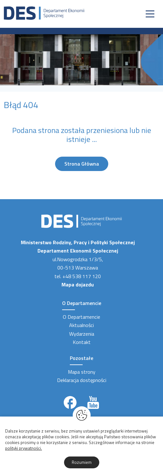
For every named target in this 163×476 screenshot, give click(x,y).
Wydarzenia (81, 334)
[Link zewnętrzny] (70, 402)
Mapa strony (81, 372)
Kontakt (82, 342)
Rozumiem (82, 462)
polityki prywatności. (23, 448)
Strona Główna (81, 164)
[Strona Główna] (44, 12)
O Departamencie (81, 317)
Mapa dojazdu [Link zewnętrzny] (77, 284)
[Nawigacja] (150, 13)
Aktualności (81, 325)
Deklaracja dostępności (81, 380)
